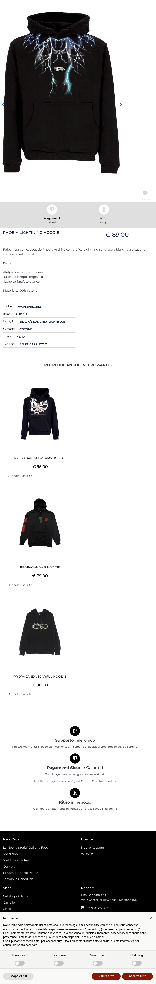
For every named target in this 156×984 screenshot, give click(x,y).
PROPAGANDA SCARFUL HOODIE (40, 676)
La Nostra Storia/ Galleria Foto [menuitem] (25, 848)
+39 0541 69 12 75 (97, 908)
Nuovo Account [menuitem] (92, 848)
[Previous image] (3, 104)
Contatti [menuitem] (9, 866)
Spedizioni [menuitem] (11, 854)
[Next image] (121, 104)
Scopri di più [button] (18, 976)
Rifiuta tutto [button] (106, 976)
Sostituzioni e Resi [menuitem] (17, 860)
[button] (61, 93)
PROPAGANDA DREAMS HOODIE (40, 458)
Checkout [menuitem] (10, 909)
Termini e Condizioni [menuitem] (18, 879)
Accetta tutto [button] (137, 976)
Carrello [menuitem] (9, 902)
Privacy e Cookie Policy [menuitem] (20, 873)
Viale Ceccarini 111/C (109, 900)
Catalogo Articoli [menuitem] (15, 896)
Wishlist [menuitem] (87, 854)
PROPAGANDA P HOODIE (40, 567)
